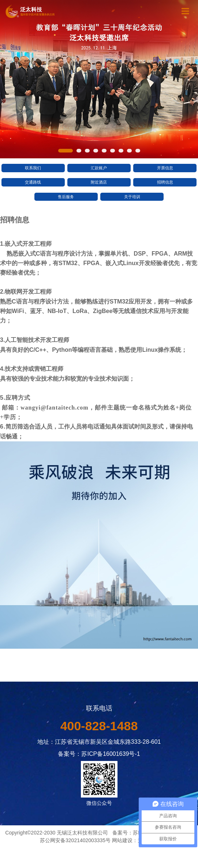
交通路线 (33, 182)
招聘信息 (165, 182)
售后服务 (66, 197)
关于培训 (132, 197)
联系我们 (33, 168)
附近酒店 (99, 182)
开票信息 (165, 168)
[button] (65, 150)
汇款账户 (99, 168)
